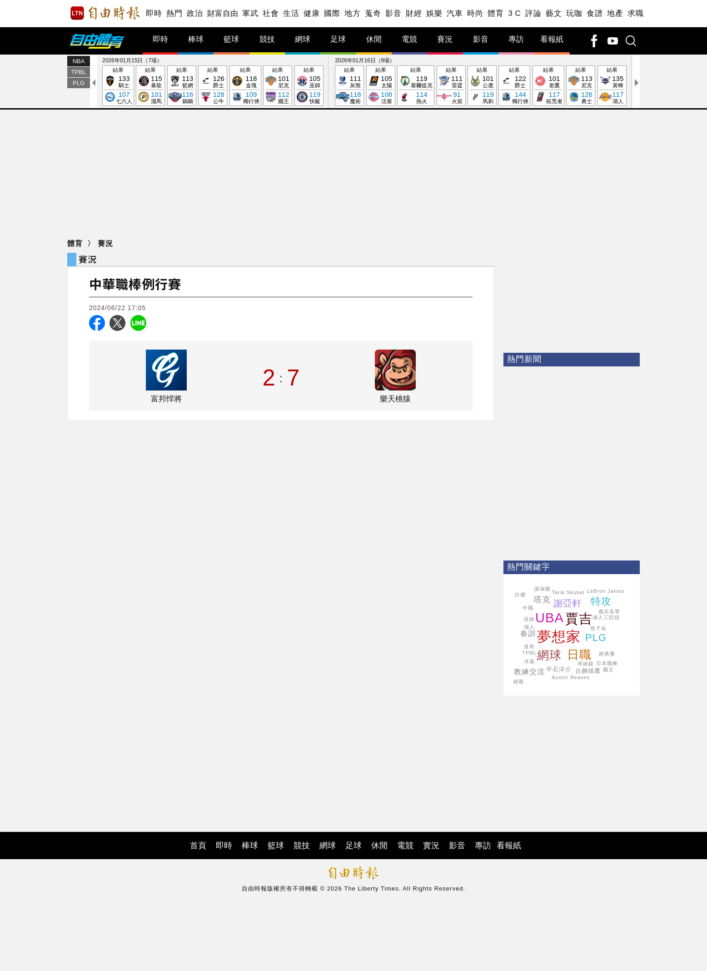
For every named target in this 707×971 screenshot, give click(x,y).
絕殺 (518, 681)
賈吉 (578, 618)
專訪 (516, 39)
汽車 (455, 13)
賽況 (445, 39)
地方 (352, 13)
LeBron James (606, 591)
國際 (332, 13)
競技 (267, 39)
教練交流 (529, 672)
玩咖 (574, 13)
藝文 (554, 13)
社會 (271, 13)
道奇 (529, 646)
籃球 (231, 39)
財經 (414, 13)
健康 (311, 13)
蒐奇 (373, 13)
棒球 (196, 39)
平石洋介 (559, 669)
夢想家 (559, 637)
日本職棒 (607, 663)
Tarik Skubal (568, 592)
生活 (291, 13)
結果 (118, 86)
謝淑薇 (542, 588)
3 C (514, 13)
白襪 (520, 594)
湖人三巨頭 (606, 617)
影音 (393, 13)
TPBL (78, 72)
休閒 (374, 39)
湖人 (529, 627)
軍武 (250, 13)
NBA (79, 61)
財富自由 (222, 13)
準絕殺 (586, 663)
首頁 (198, 845)
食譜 (594, 13)
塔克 (542, 599)
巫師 (529, 619)
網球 (302, 39)
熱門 (174, 13)
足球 (338, 39)
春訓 (528, 633)
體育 (495, 13)
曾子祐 (598, 628)
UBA (549, 618)
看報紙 (551, 39)
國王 (608, 669)
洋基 (529, 661)
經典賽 (607, 653)
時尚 (475, 13)
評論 (533, 13)
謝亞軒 (567, 603)
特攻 (601, 601)
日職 (579, 654)
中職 (528, 608)
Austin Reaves (571, 677)
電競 (409, 39)
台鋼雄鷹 (588, 670)
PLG (79, 83)
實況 (431, 845)
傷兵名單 (609, 611)
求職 (635, 13)
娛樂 (434, 13)
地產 (615, 13)
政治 (195, 13)
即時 (154, 13)
